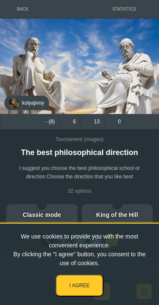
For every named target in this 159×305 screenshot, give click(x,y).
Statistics (124, 9)
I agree (79, 285)
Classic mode (42, 214)
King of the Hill (117, 214)
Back (22, 9)
